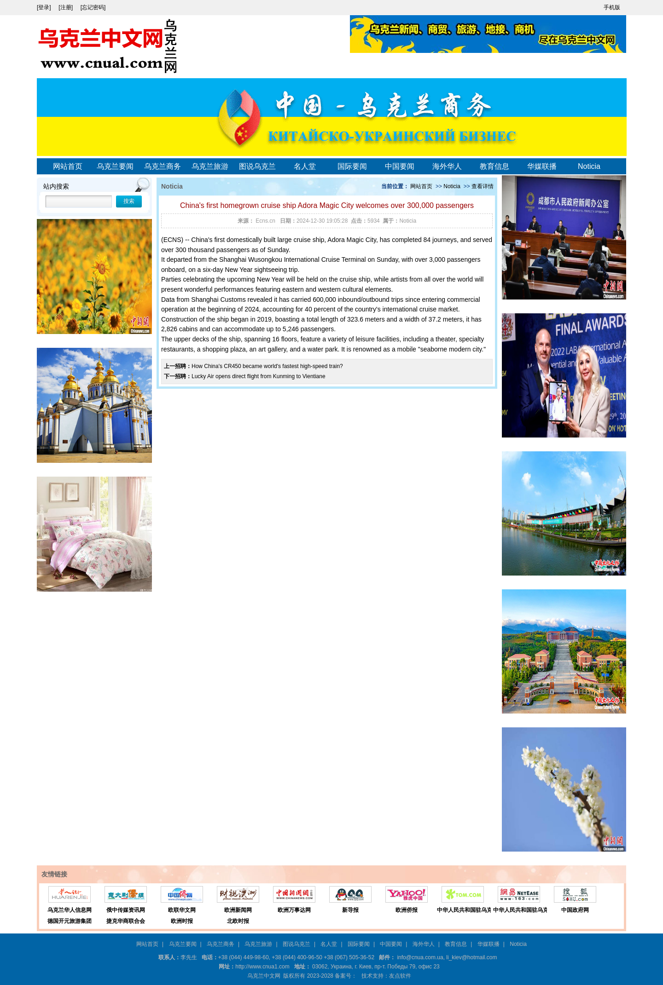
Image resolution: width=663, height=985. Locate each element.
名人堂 (305, 166)
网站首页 (67, 166)
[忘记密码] (93, 7)
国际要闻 (352, 166)
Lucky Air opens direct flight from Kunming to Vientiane (259, 376)
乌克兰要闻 (115, 166)
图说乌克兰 (257, 166)
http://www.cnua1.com (262, 966)
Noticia (589, 166)
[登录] (44, 7)
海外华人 (447, 166)
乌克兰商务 (162, 166)
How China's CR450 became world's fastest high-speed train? (267, 366)
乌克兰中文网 (263, 976)
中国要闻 (399, 166)
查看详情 (482, 186)
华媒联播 (542, 166)
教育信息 (494, 166)
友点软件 (400, 976)
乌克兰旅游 (210, 166)
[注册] (66, 7)
